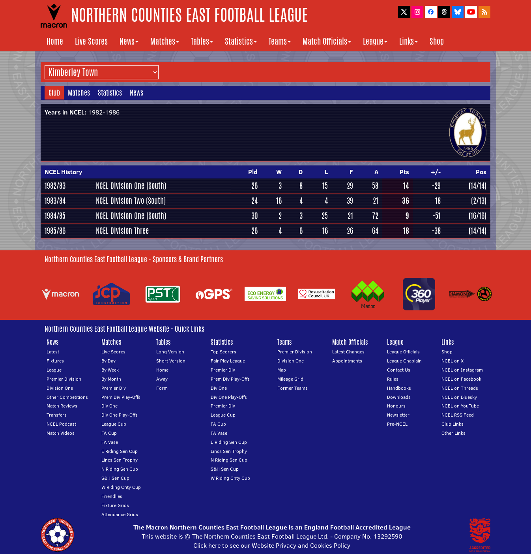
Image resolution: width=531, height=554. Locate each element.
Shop (437, 41)
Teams (280, 41)
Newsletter (398, 414)
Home (55, 41)
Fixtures (55, 360)
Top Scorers (223, 351)
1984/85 (55, 215)
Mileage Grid (290, 379)
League (375, 41)
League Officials (403, 351)
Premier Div (113, 388)
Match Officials (327, 41)
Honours (396, 405)
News (129, 41)
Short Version (170, 360)
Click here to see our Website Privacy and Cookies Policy (271, 545)
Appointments (347, 360)
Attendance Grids (119, 514)
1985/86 (55, 230)
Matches (164, 41)
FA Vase (109, 442)
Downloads (399, 397)
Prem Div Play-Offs (120, 397)
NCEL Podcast (61, 424)
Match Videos (61, 433)
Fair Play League (228, 360)
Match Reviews (62, 405)
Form (162, 388)
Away (162, 379)
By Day (108, 360)
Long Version (170, 351)
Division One (60, 388)
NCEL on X (452, 360)
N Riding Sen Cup (119, 469)
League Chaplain (404, 360)
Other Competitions (67, 397)
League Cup (113, 424)
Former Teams (292, 388)
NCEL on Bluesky (459, 397)
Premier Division (64, 379)
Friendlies (111, 496)
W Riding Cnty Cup (121, 487)
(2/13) (478, 200)
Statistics (241, 41)
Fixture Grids (115, 505)
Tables (202, 41)
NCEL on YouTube (460, 405)
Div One (109, 405)
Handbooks (399, 388)
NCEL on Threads (459, 388)
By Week (110, 369)
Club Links (452, 424)
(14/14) (477, 185)
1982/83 (55, 185)
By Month (111, 379)
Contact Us (398, 369)
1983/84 (55, 200)
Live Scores (91, 41)
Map (281, 369)
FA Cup (109, 433)
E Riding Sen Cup (119, 451)
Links (408, 41)
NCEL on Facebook (461, 379)
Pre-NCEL (397, 424)
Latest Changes (348, 351)
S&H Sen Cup (115, 478)
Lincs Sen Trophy (119, 459)
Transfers (57, 414)
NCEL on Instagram (462, 369)
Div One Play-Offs (119, 414)
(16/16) (477, 215)
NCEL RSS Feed (457, 414)
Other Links (453, 433)
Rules (392, 379)
